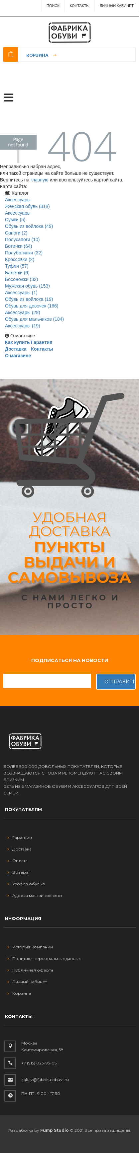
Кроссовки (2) (19, 259)
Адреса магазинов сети (35, 895)
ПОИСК (53, 6)
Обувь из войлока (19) (29, 299)
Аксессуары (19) (22, 325)
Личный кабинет (27, 981)
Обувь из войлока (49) (29, 226)
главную (39, 179)
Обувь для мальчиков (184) (34, 319)
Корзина (37, 55)
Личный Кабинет (117, 6)
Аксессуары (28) (22, 312)
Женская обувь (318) (27, 206)
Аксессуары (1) (21, 292)
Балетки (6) (17, 272)
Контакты (79, 6)
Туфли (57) (17, 266)
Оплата (18, 860)
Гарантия (41, 342)
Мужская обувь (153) (27, 286)
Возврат (19, 872)
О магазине (18, 355)
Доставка (15, 349)
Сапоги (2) (16, 233)
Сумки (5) (15, 219)
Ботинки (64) (18, 246)
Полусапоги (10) (22, 239)
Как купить (17, 342)
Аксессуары (18, 199)
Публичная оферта (30, 970)
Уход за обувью (26, 883)
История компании (30, 946)
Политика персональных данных (44, 958)
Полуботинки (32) (24, 252)
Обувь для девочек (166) (32, 305)
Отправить (120, 682)
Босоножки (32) (21, 279)
